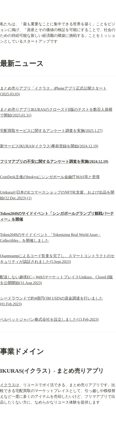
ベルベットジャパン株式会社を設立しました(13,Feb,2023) (49, 319)
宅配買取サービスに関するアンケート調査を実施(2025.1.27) (51, 131)
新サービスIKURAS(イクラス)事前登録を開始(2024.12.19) (49, 146)
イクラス (7, 385)
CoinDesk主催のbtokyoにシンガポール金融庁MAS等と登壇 (50, 177)
